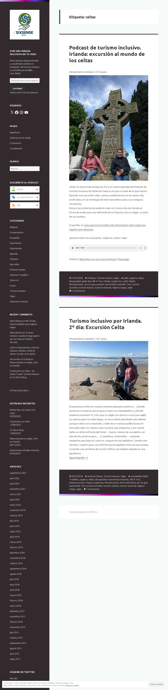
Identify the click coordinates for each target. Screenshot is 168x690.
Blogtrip (14, 227)
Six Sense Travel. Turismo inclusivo (24, 24)
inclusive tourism (77, 482)
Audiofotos (15, 132)
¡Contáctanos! (16, 148)
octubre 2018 (16, 563)
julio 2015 (14, 632)
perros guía (89, 284)
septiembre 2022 (18, 473)
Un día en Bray (20, 377)
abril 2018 (14, 590)
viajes (130, 287)
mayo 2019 (15, 531)
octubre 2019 (16, 515)
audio (126, 278)
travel (12, 285)
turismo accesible (94, 486)
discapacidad (75, 281)
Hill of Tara (97, 281)
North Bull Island (128, 482)
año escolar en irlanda (20, 359)
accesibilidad (136, 476)
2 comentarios (78, 291)
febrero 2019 (16, 547)
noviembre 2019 (17, 510)
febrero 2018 (16, 600)
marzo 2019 (15, 542)
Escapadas (15, 238)
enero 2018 (15, 606)
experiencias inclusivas (118, 479)
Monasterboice (76, 284)
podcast (100, 284)
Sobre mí (14, 280)
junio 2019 (14, 526)
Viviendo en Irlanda (19, 301)
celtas (141, 278)
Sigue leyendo (78, 457)
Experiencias (16, 248)
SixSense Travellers (19, 275)
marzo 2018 (15, 595)
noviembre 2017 (17, 616)
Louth (125, 281)
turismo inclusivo (86, 287)
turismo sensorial (103, 287)
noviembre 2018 (17, 558)
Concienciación (16, 232)
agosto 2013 (16, 648)
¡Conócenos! (15, 143)
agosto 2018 (16, 574)
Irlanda (107, 281)
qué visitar (14, 264)
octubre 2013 (16, 638)
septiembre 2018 (18, 568)
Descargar (123, 259)
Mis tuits (14, 678)
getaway (14, 254)
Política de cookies (72, 685)
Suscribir (17, 88)
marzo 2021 (15, 494)
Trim (128, 284)
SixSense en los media (20, 138)
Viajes (12, 296)
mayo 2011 (15, 659)
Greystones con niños (20, 421)
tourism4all (110, 284)
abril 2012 (14, 654)
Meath (132, 281)
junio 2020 (14, 499)
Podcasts (14, 259)
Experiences (15, 243)
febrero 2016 (16, 622)
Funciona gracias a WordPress (83, 512)
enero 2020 (15, 505)
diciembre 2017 (17, 611)
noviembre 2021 (17, 489)
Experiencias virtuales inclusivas (24, 450)
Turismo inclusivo (18, 291)
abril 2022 (14, 483)
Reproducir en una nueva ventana (97, 259)
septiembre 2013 (18, 643)
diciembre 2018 (17, 553)
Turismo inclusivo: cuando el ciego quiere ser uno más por (24, 335)
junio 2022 (14, 478)
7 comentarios (92, 489)
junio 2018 (14, 584)
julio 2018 (14, 579)
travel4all (120, 284)
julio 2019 (14, 521)
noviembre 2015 (17, 627)
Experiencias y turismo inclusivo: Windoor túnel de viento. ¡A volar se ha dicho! (24, 350)
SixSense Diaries (17, 269)
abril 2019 (14, 537)
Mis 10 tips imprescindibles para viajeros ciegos (23, 324)
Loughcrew (116, 281)
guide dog (86, 281)
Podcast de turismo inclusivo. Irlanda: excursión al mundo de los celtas (107, 54)
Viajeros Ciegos (119, 287)
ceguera (133, 278)
